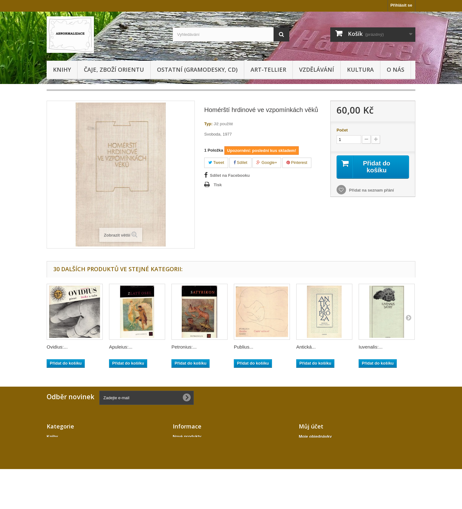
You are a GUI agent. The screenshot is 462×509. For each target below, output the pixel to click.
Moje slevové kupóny (319, 469)
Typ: (208, 123)
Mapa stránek (186, 466)
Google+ (267, 162)
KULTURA (360, 69)
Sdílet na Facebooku (230, 175)
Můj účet (311, 426)
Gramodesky (59, 444)
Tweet (216, 162)
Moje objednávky (315, 436)
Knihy (62, 69)
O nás (395, 69)
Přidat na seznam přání (371, 190)
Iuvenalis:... (371, 347)
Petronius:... (184, 347)
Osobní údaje (312, 461)
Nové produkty (187, 436)
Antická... (306, 347)
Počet (342, 130)
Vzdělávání (316, 69)
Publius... (243, 347)
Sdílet (240, 162)
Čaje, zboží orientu (114, 69)
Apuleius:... (120, 347)
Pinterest (296, 162)
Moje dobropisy (314, 444)
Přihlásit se (401, 5)
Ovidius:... (57, 347)
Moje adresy (310, 452)
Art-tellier (268, 69)
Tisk (218, 184)
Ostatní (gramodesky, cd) (197, 69)
